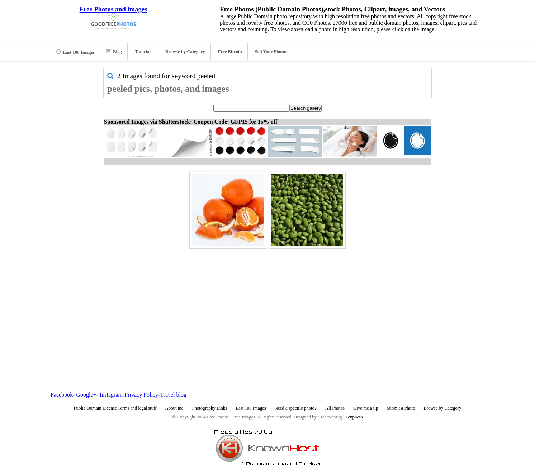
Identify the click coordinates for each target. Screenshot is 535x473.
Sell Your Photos (271, 51)
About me (174, 408)
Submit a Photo (401, 408)
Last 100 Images (75, 52)
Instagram (111, 395)
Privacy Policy (141, 395)
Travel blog (173, 395)
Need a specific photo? (296, 408)
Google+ (86, 395)
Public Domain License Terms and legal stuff (115, 408)
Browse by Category (185, 51)
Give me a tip (365, 408)
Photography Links (209, 408)
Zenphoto (354, 417)
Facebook (62, 395)
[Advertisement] (267, 301)
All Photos (335, 408)
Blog (114, 51)
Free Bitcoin (230, 51)
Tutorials (143, 51)
